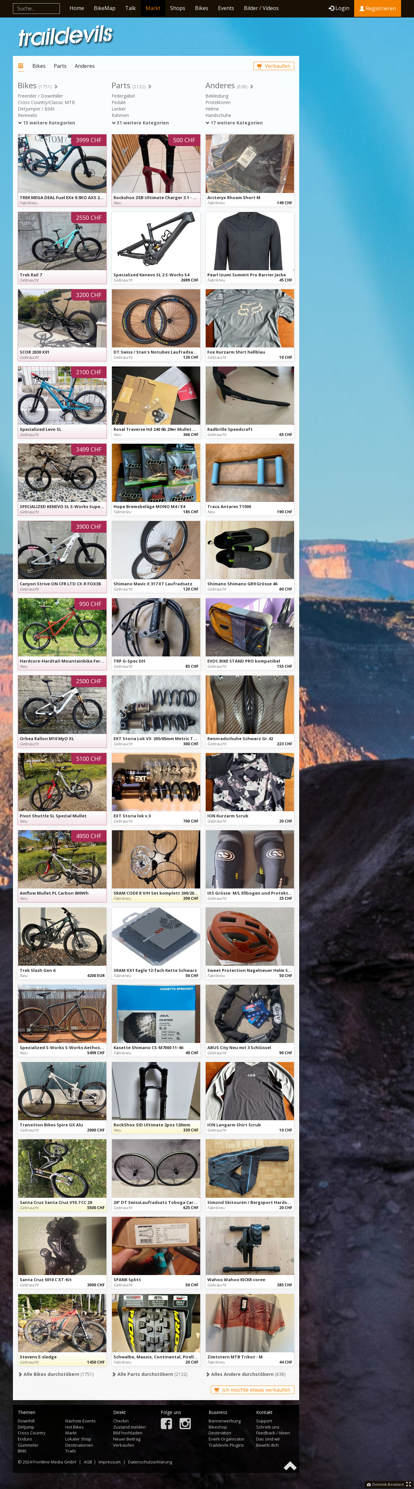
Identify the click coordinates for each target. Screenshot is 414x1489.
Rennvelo (27, 115)
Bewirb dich (267, 1445)
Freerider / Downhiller (40, 96)
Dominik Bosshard (385, 1484)
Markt (153, 8)
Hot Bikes (74, 1427)
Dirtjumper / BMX (36, 109)
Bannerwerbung (225, 1421)
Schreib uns (267, 1427)
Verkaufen (273, 65)
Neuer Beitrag (126, 1439)
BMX (22, 1451)
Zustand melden (129, 1427)
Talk (130, 8)
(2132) (150, 1374)
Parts (60, 65)
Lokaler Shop (78, 1439)
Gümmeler (28, 1445)
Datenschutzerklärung (150, 1462)
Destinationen (79, 1445)
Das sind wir (268, 1439)
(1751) (56, 1374)
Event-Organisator (227, 1439)
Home (77, 8)
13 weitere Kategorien (46, 123)
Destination (220, 1433)
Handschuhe (218, 115)
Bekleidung (216, 96)
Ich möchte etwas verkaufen (252, 1389)
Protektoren (218, 102)
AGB (88, 1462)
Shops (177, 8)
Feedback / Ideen (273, 1433)
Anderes (85, 65)
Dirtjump (26, 1427)
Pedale (119, 102)
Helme (212, 109)
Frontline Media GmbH (54, 1462)
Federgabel (123, 96)
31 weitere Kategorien (140, 123)
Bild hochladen (127, 1433)
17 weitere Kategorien (234, 123)
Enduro (25, 1439)
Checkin (121, 1421)
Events (226, 8)
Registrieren (377, 8)
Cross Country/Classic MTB (46, 102)
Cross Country (32, 1433)
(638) (245, 1374)
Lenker (119, 109)
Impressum (110, 1462)
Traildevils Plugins (226, 1445)
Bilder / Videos (261, 8)
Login (339, 8)
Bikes (201, 8)
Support (264, 1421)
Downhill (26, 1421)
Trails (70, 1451)
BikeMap (104, 8)
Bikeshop (218, 1427)
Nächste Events (80, 1421)
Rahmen (120, 115)
